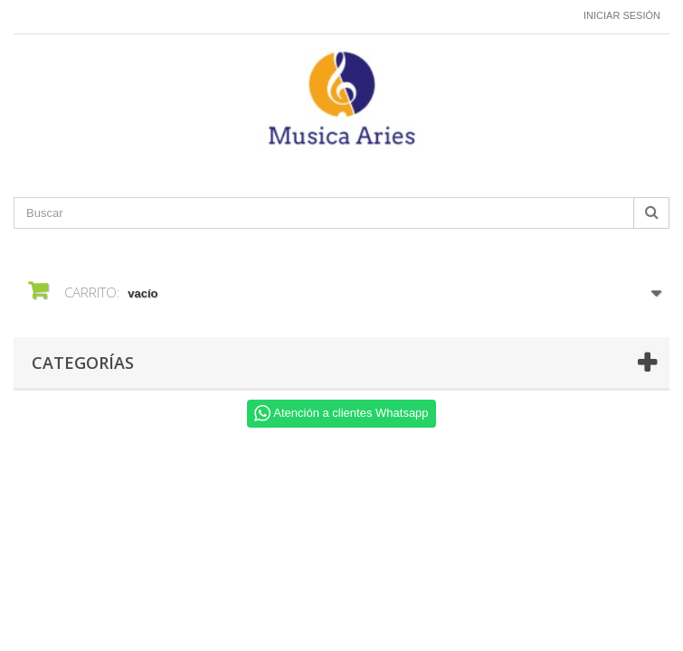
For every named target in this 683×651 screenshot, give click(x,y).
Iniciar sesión (621, 15)
